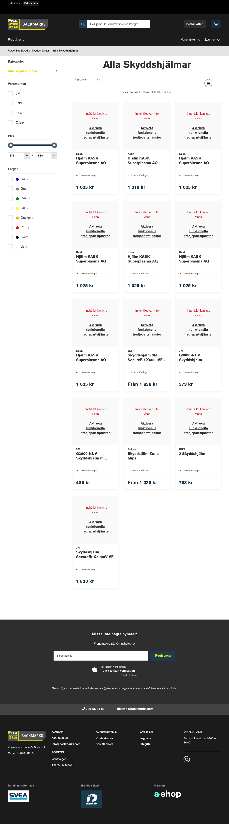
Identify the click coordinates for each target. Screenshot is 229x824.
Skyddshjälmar (40, 51)
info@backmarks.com (137, 709)
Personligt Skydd (18, 51)
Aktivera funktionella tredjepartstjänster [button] (95, 133)
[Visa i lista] (217, 83)
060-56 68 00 (95, 709)
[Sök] (114, 24)
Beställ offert (195, 24)
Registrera (163, 655)
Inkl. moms (14, 3)
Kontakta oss (104, 738)
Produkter (16, 40)
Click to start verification (119, 671)
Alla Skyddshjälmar (65, 51)
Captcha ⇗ (129, 675)
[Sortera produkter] (88, 80)
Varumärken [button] (190, 39)
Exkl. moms (31, 3)
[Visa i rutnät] (208, 83)
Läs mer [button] (212, 39)
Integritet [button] (146, 744)
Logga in (145, 738)
